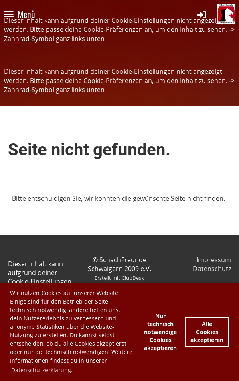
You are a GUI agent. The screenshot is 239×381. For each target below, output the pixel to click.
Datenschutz (212, 268)
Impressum (213, 259)
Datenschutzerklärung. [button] (42, 370)
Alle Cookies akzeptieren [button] (206, 332)
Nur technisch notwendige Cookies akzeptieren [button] (160, 332)
